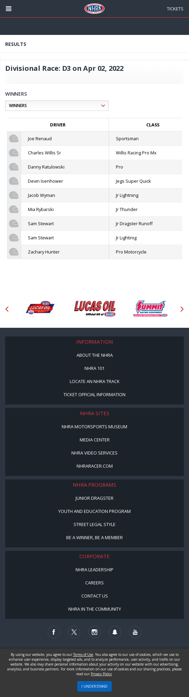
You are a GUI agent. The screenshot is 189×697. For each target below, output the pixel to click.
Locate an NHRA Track (95, 381)
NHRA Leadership (94, 569)
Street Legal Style (94, 524)
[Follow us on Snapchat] (115, 632)
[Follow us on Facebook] (54, 632)
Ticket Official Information (94, 394)
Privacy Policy (101, 673)
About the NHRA (95, 355)
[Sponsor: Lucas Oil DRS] (39, 309)
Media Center (95, 440)
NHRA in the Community (94, 609)
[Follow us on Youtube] (135, 632)
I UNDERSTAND (94, 686)
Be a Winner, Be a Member (94, 537)
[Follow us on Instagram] (94, 632)
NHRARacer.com (95, 466)
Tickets (175, 9)
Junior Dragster (94, 498)
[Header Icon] (8, 8)
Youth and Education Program (94, 511)
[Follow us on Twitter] (74, 632)
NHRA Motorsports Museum (94, 426)
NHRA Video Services (94, 453)
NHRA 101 (94, 368)
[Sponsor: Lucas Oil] (95, 309)
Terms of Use (83, 654)
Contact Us (94, 596)
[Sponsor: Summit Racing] (150, 309)
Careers (94, 583)
